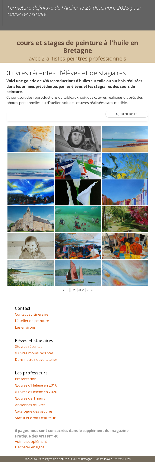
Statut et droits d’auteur (35, 417)
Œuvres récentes (28, 346)
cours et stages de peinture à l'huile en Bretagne (77, 46)
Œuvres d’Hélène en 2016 (36, 385)
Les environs (25, 327)
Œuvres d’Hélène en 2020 (36, 391)
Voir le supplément (31, 441)
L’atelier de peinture (32, 320)
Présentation (25, 378)
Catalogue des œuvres (34, 411)
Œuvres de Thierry (30, 398)
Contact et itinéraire (31, 314)
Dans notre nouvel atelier (36, 359)
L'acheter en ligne (29, 447)
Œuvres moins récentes (34, 353)
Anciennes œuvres (30, 404)
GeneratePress (121, 459)
